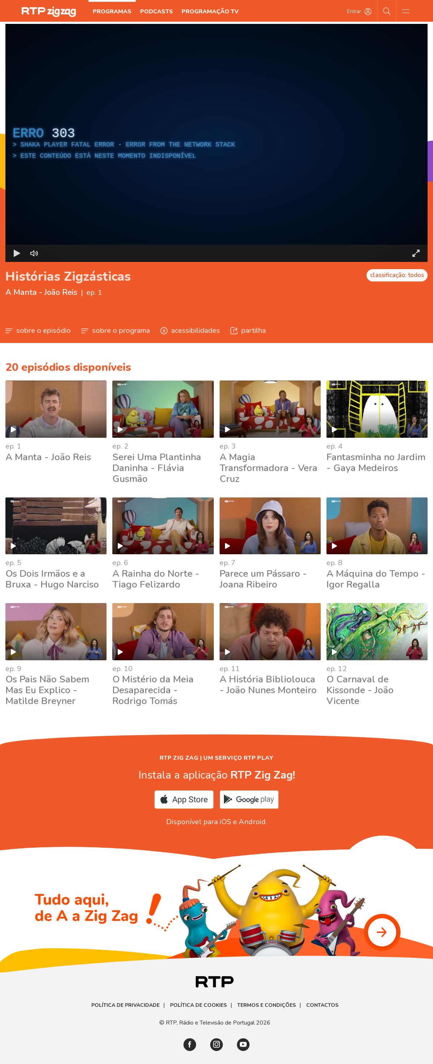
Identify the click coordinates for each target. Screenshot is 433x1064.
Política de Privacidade (125, 1005)
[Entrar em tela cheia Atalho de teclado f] (416, 253)
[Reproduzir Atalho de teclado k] (17, 253)
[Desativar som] (34, 253)
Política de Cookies (198, 1005)
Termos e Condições (266, 1005)
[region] (216, 143)
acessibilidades (190, 330)
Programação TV (210, 12)
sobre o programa (115, 330)
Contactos (322, 1005)
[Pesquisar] (387, 11)
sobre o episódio (38, 330)
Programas (112, 12)
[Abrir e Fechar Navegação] (405, 11)
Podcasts (156, 12)
